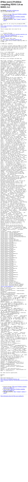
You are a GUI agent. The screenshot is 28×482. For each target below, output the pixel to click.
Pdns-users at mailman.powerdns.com (10, 450)
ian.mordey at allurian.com (13, 10)
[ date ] (14, 19)
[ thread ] (19, 19)
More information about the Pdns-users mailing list (12, 468)
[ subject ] (23, 19)
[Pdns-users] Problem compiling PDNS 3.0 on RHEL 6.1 (14, 17)
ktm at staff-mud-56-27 (7, 339)
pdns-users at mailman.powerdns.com (12, 43)
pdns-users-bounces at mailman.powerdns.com (15, 36)
